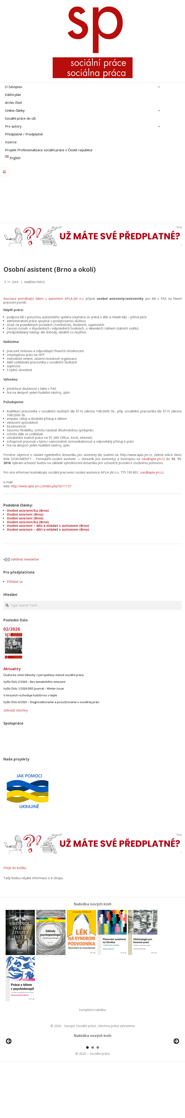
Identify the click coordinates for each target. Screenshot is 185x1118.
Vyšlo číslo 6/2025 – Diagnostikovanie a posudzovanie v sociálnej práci (51, 702)
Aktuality (11, 668)
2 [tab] (92, 1099)
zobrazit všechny (15, 710)
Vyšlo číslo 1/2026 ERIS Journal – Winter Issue (33, 688)
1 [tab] (87, 1099)
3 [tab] (98, 1099)
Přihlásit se (15, 581)
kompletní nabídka (92, 1010)
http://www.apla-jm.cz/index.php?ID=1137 (41, 486)
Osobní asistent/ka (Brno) (28, 510)
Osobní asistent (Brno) (25, 514)
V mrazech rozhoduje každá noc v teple (30, 695)
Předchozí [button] (9, 1067)
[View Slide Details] (21, 1069)
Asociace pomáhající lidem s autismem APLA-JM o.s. (43, 298)
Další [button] (176, 1067)
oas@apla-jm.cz (153, 459)
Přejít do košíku (14, 868)
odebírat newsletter (21, 559)
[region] (92, 1069)
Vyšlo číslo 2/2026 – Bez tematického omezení (34, 682)
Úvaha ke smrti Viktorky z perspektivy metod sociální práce (43, 675)
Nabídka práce (34, 282)
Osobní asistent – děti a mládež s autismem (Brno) (48, 525)
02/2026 (11, 629)
